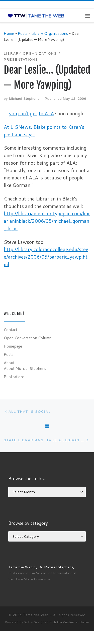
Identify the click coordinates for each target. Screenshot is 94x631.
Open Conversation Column (27, 338)
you (13, 113)
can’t (23, 113)
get (33, 113)
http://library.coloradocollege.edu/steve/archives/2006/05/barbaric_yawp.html (46, 257)
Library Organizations (49, 33)
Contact (10, 329)
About (9, 362)
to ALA (46, 113)
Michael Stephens (24, 98)
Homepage (13, 346)
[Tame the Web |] (36, 15)
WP (27, 622)
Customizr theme (76, 622)
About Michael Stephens (25, 368)
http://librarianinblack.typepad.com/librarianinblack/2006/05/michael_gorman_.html (47, 221)
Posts (23, 33)
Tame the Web (36, 615)
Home (9, 33)
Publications (14, 376)
